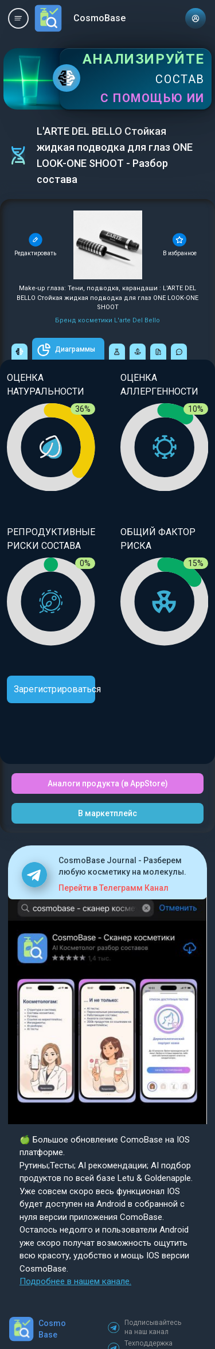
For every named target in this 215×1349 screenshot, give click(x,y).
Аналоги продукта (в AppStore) (108, 783)
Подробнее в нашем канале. (75, 1281)
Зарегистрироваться (54, 689)
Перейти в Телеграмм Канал (113, 887)
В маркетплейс (107, 813)
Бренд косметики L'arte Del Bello (107, 320)
